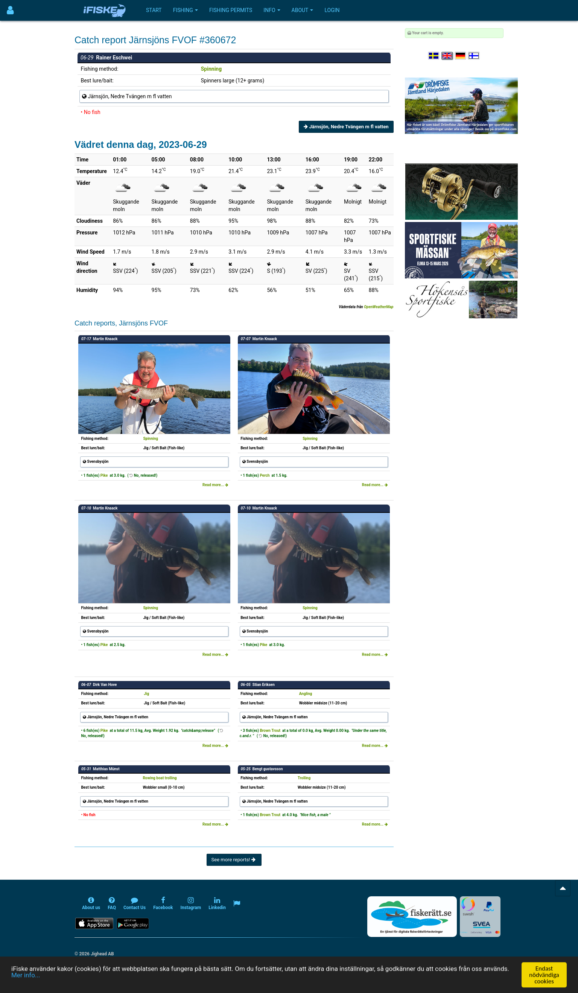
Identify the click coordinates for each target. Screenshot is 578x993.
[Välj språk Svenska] (434, 56)
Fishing (185, 10)
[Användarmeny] (10, 10)
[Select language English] (447, 56)
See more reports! (234, 859)
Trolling (304, 778)
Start (154, 10)
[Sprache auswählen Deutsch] (461, 56)
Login (331, 10)
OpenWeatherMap (378, 307)
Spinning (211, 69)
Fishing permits (230, 10)
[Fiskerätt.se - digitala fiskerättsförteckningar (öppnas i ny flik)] (412, 916)
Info (271, 10)
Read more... (215, 485)
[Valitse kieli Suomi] (474, 56)
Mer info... (25, 985)
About (302, 10)
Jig (146, 694)
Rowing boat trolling (159, 778)
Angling (305, 694)
